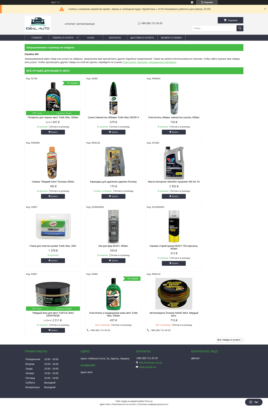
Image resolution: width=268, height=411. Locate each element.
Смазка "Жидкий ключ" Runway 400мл (217, 117)
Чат (253, 402)
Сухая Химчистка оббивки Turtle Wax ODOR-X (106, 119)
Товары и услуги (62, 37)
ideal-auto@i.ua (147, 305)
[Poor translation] (12, 362)
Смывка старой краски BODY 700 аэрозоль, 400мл (50, 252)
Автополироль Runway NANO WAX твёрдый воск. (217, 252)
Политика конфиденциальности (153, 343)
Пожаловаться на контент (124, 343)
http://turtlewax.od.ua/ (150, 301)
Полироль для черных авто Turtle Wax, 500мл (50, 119)
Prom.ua (148, 340)
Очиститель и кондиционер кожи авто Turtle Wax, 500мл (162, 252)
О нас (90, 37)
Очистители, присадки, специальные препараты (149, 62)
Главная (37, 37)
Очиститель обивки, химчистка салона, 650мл (161, 119)
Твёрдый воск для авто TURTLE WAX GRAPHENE (106, 252)
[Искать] (240, 28)
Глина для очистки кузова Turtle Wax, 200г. (161, 184)
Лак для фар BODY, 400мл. (217, 184)
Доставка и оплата (142, 37)
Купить (52, 135)
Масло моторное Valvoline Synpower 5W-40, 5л (106, 185)
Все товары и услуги (228, 278)
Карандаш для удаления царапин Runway (50, 184)
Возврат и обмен (171, 37)
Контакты (115, 37)
